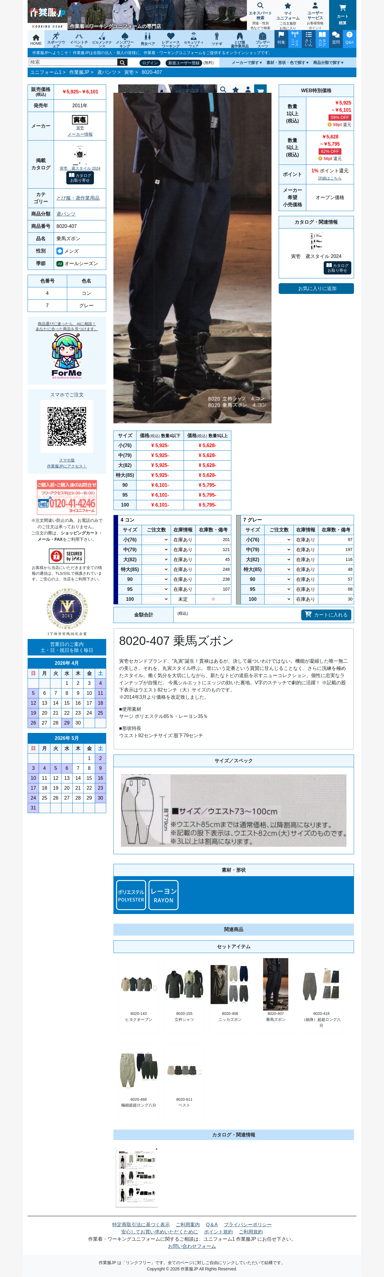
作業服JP (79, 72)
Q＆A (212, 1224)
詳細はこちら (330, 178)
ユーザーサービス (315, 16)
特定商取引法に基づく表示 (141, 1224)
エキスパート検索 (260, 16)
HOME (36, 40)
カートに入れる (326, 614)
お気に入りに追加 (317, 288)
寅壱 (129, 72)
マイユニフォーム (287, 17)
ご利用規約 (251, 1231)
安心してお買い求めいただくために (159, 1231)
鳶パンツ (106, 72)
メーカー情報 (80, 134)
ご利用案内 (188, 1224)
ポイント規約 (218, 1231)
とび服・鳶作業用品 (78, 198)
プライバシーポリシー (248, 1224)
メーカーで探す (245, 62)
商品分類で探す (326, 62)
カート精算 (343, 15)
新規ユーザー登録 (184, 63)
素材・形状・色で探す (285, 62)
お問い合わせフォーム (192, 1246)
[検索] (73, 62)
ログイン (150, 63)
